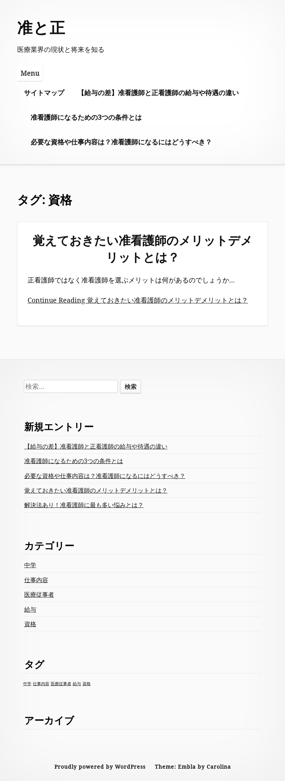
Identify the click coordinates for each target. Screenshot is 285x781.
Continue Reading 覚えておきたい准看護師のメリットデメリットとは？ (138, 300)
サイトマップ (44, 92)
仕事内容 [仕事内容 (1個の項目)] (41, 683)
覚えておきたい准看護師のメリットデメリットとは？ (143, 248)
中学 (30, 565)
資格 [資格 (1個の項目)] (86, 683)
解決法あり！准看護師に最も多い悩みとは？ (84, 505)
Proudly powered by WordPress (99, 766)
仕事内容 (36, 580)
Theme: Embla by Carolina (193, 766)
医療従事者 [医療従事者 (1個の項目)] (61, 683)
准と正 (41, 27)
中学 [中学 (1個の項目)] (27, 683)
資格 (30, 624)
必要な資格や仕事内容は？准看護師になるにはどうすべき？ (121, 141)
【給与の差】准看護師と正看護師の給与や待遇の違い (158, 92)
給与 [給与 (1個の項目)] (77, 683)
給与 (30, 609)
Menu (30, 73)
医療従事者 (39, 594)
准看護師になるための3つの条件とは (86, 117)
